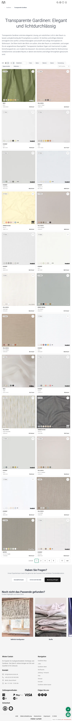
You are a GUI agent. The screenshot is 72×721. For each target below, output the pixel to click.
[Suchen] (68, 66)
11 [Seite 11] (62, 561)
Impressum (47, 716)
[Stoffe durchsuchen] (62, 66)
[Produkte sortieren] (21, 63)
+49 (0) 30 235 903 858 (11, 677)
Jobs (39, 663)
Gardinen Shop (42, 660)
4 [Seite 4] (49, 561)
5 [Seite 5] (53, 561)
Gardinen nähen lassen (44, 684)
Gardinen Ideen (42, 666)
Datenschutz (37, 716)
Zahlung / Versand (43, 672)
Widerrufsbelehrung (26, 716)
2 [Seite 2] (40, 561)
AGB (16, 716)
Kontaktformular (19, 580)
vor (67, 561)
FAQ (39, 675)
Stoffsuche (41, 669)
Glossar (40, 678)
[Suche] (57, 2)
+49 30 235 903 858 (35, 580)
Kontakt (40, 681)
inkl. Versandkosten (66, 719)
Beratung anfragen (52, 580)
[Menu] (69, 2)
